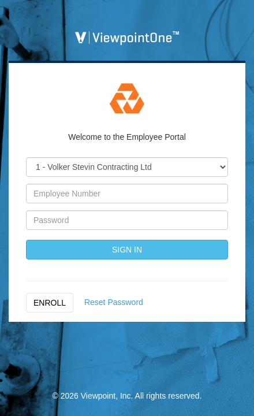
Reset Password (113, 302)
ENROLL (49, 302)
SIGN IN (127, 249)
